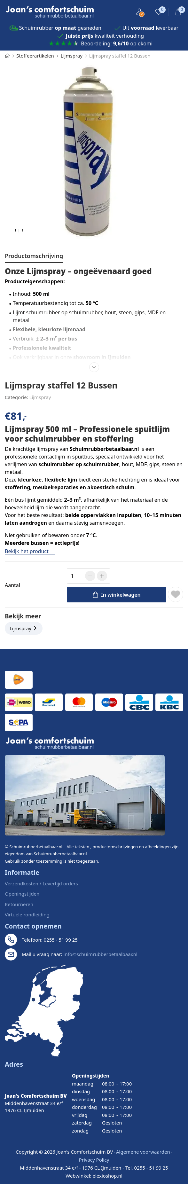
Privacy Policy (94, 1160)
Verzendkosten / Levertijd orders (41, 883)
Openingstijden (22, 893)
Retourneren (19, 904)
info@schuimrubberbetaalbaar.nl (100, 954)
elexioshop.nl (107, 1175)
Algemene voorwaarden (143, 1152)
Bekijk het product (30, 551)
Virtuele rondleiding (27, 914)
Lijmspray (40, 397)
